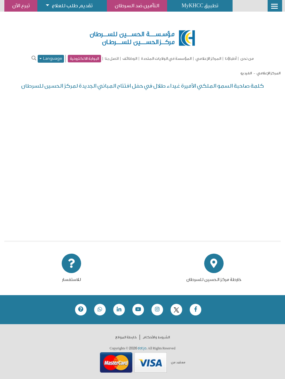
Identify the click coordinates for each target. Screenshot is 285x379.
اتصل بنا (112, 58)
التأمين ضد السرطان (137, 5)
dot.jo (142, 348)
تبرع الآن (21, 5)
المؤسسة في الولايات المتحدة (166, 58)
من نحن (247, 58)
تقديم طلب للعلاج (72, 5)
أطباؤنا (231, 58)
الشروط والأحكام (156, 337)
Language (50, 59)
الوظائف (130, 58)
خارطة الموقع (126, 337)
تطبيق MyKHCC (200, 5)
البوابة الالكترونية (84, 58)
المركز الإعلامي (208, 58)
